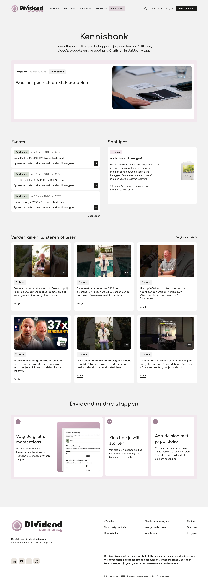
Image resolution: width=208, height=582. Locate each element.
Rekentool (157, 9)
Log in (169, 9)
